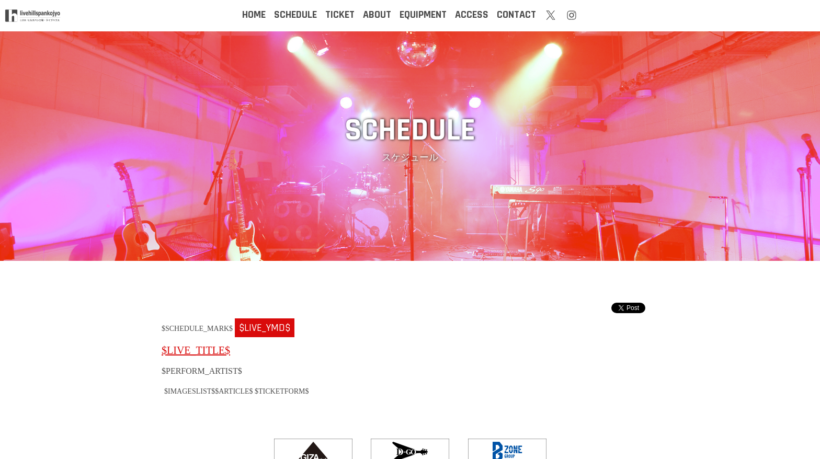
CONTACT (516, 14)
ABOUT (377, 14)
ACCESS (471, 14)
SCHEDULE (295, 14)
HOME (254, 14)
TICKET (340, 14)
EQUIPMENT (423, 14)
